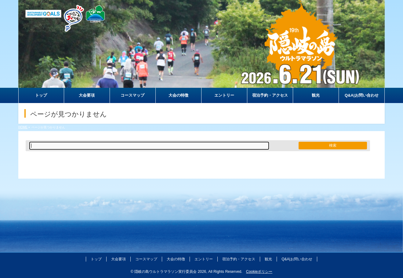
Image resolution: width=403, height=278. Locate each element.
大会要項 (118, 259)
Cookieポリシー (259, 271)
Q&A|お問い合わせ (296, 259)
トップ (96, 259)
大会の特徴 (176, 259)
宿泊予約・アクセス (238, 259)
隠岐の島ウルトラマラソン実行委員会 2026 (170, 271)
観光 (268, 259)
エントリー (203, 259)
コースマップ (146, 259)
